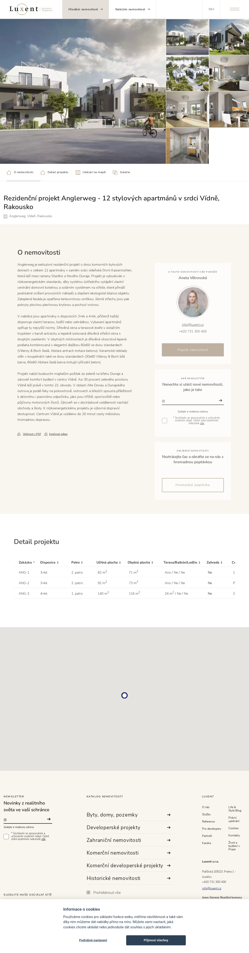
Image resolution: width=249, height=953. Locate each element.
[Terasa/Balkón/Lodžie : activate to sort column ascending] (185, 583)
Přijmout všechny (156, 940)
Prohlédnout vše (104, 892)
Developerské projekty (129, 827)
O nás (205, 807)
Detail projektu (54, 172)
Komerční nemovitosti (129, 853)
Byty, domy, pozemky (129, 814)
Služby (206, 814)
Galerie (121, 172)
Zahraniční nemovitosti (129, 840)
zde (43, 839)
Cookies (233, 828)
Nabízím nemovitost (132, 9)
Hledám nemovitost (85, 9)
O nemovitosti (20, 172)
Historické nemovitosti (129, 878)
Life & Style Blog (234, 808)
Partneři (207, 836)
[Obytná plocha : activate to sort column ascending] (146, 583)
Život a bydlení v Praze (234, 846)
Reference (208, 821)
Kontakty (234, 835)
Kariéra (206, 843)
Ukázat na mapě (91, 172)
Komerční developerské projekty (129, 865)
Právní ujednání (233, 819)
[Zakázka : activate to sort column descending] (27, 583)
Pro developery (211, 829)
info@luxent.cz (211, 888)
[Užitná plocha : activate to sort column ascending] (112, 583)
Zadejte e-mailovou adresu (19, 827)
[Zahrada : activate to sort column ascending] (219, 583)
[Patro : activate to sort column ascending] (83, 583)
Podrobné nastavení (93, 940)
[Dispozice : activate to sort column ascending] (55, 583)
